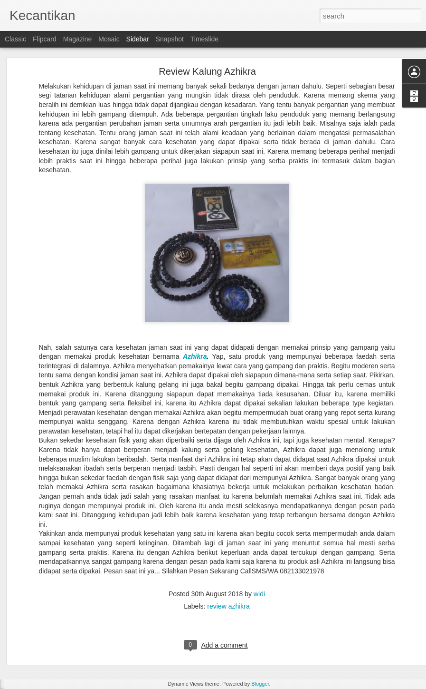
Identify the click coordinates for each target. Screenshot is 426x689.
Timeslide (204, 39)
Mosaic (108, 39)
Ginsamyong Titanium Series (59, 614)
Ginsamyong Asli (240, 622)
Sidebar (137, 39)
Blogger (260, 684)
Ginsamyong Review (385, 622)
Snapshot (170, 39)
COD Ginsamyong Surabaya (59, 636)
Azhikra (195, 307)
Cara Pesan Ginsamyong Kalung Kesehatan (79, 657)
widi (259, 544)
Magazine (77, 39)
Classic (15, 39)
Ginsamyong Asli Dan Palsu (310, 622)
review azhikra (228, 557)
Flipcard (45, 39)
